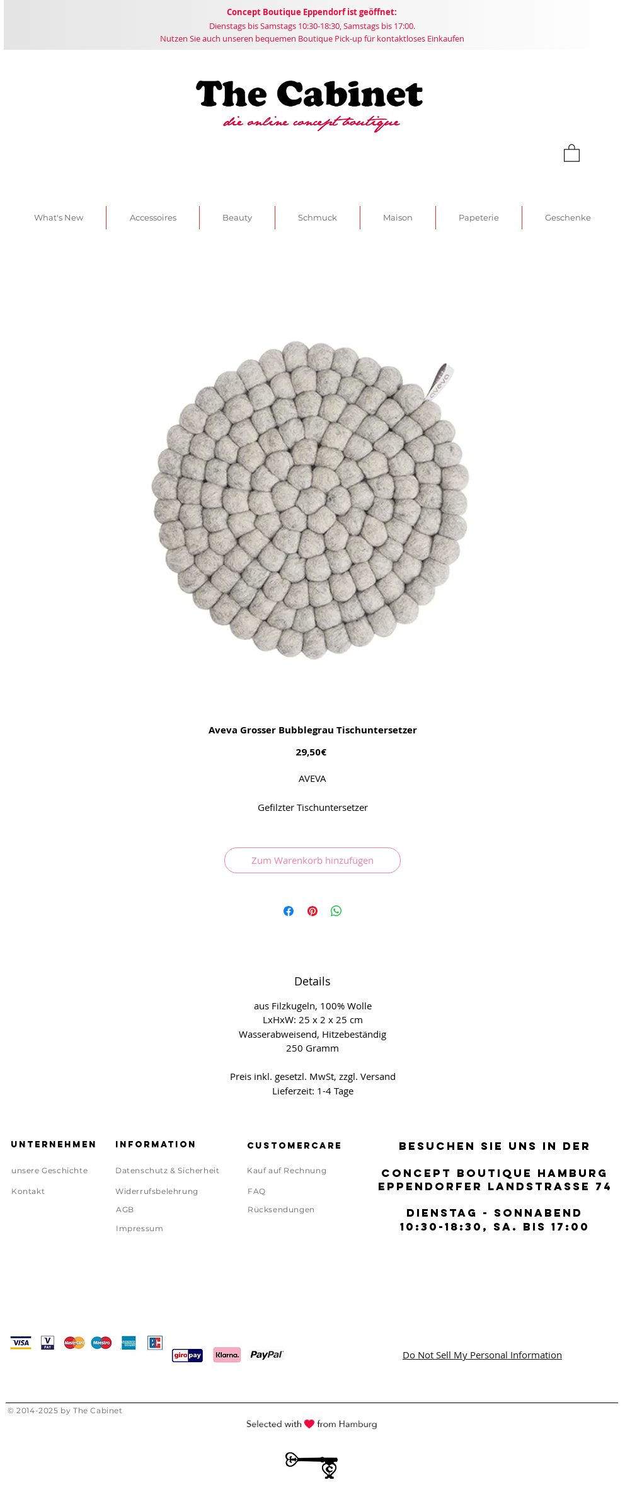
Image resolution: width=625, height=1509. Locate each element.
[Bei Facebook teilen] (288, 911)
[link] (572, 152)
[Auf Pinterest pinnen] (312, 911)
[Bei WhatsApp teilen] (336, 911)
